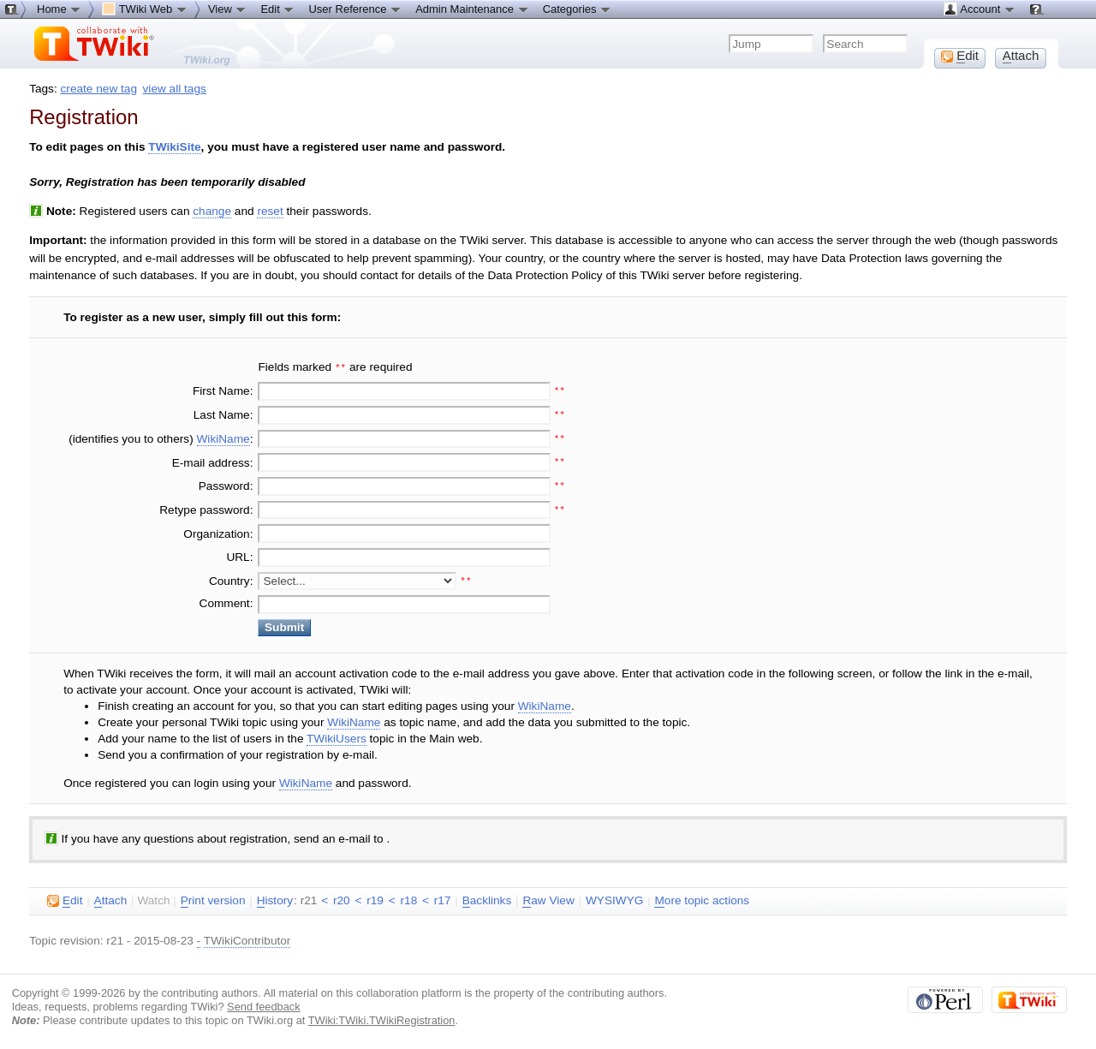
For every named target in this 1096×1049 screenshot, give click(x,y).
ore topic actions (701, 899)
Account (979, 8)
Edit (277, 8)
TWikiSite (174, 146)
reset (270, 211)
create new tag (99, 88)
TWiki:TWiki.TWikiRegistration (382, 1018)
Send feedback (264, 1004)
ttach (111, 899)
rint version (213, 899)
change (212, 211)
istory (275, 899)
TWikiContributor (247, 939)
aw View (548, 899)
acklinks (487, 899)
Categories (577, 8)
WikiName (223, 437)
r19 (375, 898)
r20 (341, 898)
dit (64, 899)
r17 (442, 898)
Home (59, 8)
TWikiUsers (336, 736)
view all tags (174, 88)
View (227, 8)
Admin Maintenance (472, 8)
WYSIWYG (614, 898)
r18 (409, 898)
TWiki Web (145, 8)
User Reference (355, 8)
